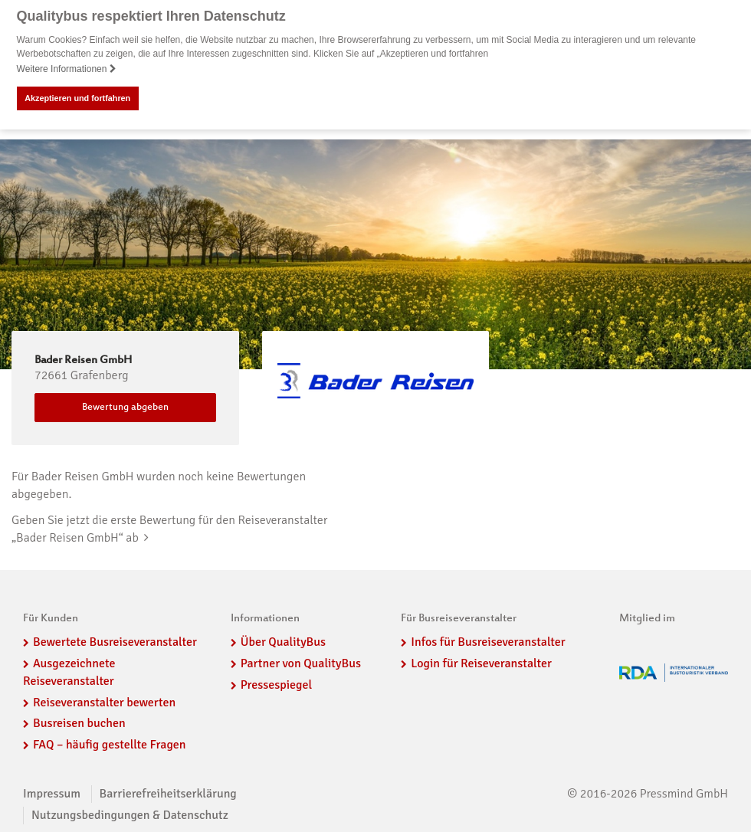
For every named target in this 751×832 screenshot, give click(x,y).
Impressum (51, 793)
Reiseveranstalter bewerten (104, 701)
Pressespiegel (276, 684)
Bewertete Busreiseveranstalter (115, 641)
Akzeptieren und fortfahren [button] (77, 98)
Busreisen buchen (79, 723)
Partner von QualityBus (301, 662)
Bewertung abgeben (125, 406)
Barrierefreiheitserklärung (168, 793)
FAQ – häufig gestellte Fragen (109, 744)
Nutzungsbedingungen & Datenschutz (129, 814)
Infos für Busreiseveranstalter (488, 641)
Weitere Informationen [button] (66, 69)
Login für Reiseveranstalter (481, 662)
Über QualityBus (283, 641)
